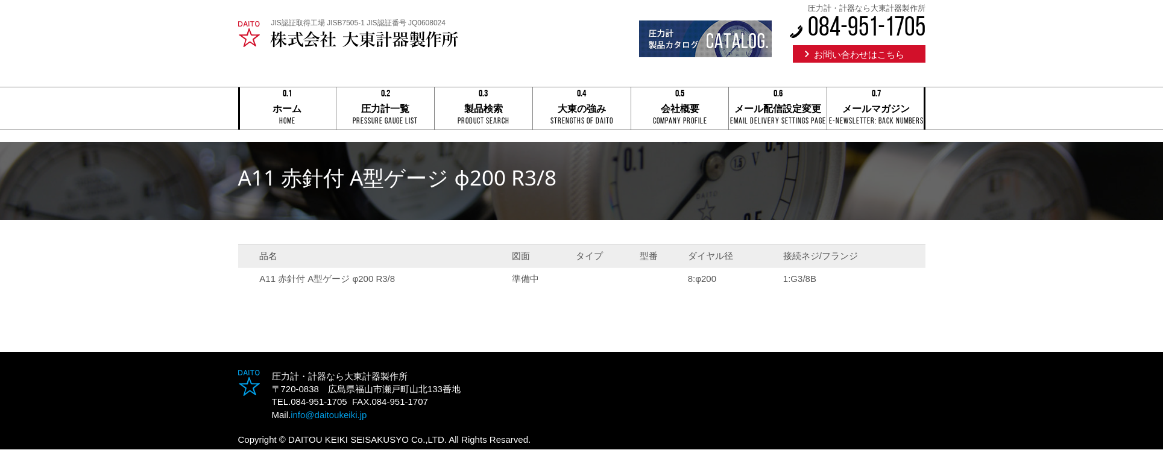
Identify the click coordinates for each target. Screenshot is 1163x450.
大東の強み (582, 109)
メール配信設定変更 (778, 109)
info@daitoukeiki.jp (329, 415)
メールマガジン (876, 109)
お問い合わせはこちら (859, 54)
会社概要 (680, 109)
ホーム (287, 109)
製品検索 (483, 109)
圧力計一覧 (385, 109)
